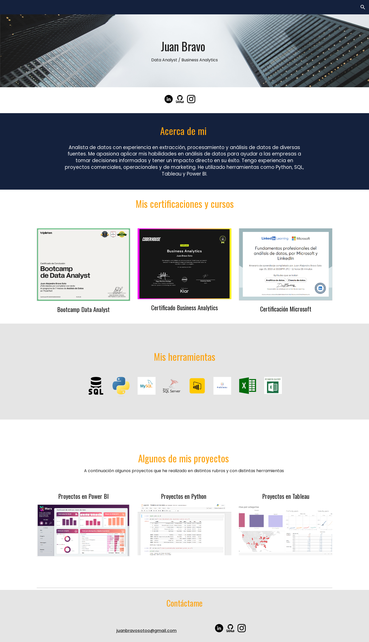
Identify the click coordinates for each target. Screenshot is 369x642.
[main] (184, 50)
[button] (363, 7)
